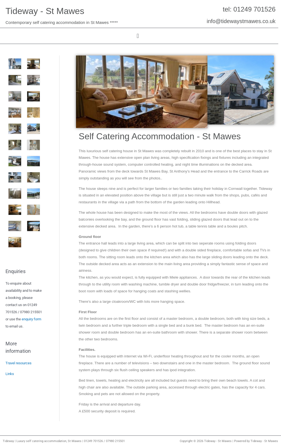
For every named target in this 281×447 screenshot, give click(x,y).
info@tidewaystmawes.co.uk (241, 21)
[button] (137, 36)
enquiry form (31, 319)
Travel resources (18, 363)
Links (9, 374)
